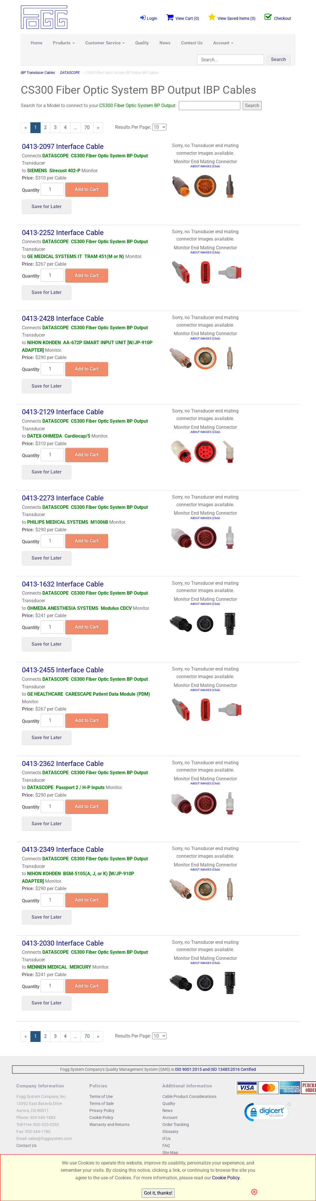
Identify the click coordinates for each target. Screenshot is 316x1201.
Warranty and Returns (109, 1124)
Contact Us (192, 43)
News (165, 43)
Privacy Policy (101, 1110)
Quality (142, 43)
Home (36, 43)
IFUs (166, 1138)
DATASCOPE (70, 73)
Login (148, 17)
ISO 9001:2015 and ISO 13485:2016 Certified (215, 1069)
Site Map (170, 1152)
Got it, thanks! (158, 1193)
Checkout (278, 17)
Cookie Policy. (226, 1178)
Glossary (170, 1131)
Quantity (30, 190)
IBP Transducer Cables (38, 73)
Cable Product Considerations (189, 1096)
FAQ (166, 1145)
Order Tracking (175, 1124)
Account (223, 43)
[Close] (256, 1191)
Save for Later (47, 206)
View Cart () (182, 17)
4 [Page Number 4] (67, 127)
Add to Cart (86, 189)
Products (64, 43)
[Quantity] (52, 189)
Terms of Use (101, 1096)
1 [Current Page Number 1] (37, 128)
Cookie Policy (101, 1117)
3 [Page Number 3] (57, 127)
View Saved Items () (232, 17)
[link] (267, 1113)
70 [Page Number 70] (88, 127)
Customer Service (105, 43)
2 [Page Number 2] (47, 127)
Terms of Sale (101, 1103)
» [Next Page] (100, 128)
